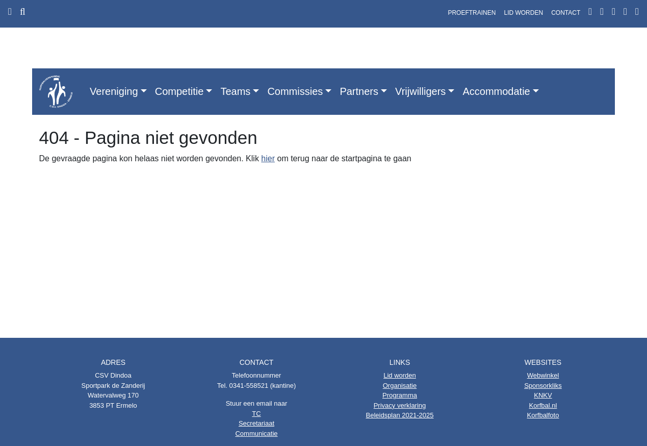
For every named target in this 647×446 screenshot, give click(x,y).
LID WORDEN (523, 12)
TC (256, 413)
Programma (399, 395)
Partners (359, 91)
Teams (235, 91)
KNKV (543, 395)
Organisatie (400, 385)
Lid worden (399, 375)
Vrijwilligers (420, 91)
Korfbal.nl (543, 405)
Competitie (179, 91)
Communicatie (256, 433)
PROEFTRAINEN (472, 12)
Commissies (295, 91)
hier (268, 158)
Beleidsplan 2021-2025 (400, 415)
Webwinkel (543, 375)
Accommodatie (496, 91)
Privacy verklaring (400, 405)
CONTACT (565, 12)
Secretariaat (256, 423)
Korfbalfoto (543, 415)
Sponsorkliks (543, 385)
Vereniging (114, 91)
